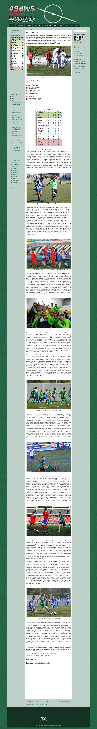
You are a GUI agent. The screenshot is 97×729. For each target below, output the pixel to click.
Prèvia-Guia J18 (16, 106)
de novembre (16, 104)
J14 (46, 655)
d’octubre (15, 164)
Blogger (59, 725)
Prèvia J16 (14, 133)
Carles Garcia (79, 53)
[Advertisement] (14, 82)
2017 (12, 185)
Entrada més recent (32, 701)
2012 (12, 195)
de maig (15, 174)
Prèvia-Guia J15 (16, 140)
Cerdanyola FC (58, 410)
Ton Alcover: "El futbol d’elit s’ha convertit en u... (17, 109)
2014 (12, 191)
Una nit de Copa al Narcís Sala (16, 159)
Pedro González (59, 269)
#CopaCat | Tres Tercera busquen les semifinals (16, 151)
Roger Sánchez (35, 653)
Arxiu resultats (47, 25)
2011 (12, 197)
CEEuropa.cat (61, 473)
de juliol (14, 170)
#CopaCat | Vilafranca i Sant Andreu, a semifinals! (17, 147)
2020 (12, 96)
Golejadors (28, 25)
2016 (12, 187)
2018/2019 (42, 655)
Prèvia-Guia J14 (16, 156)
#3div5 (32, 655)
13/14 (65, 25)
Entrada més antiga (64, 701)
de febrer (15, 180)
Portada (12, 25)
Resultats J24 (77, 65)
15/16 (55, 25)
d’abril (14, 176)
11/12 (76, 25)
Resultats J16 (15, 131)
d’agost (14, 168)
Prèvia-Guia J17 (16, 117)
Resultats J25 (77, 63)
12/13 (71, 25)
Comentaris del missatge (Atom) (40, 704)
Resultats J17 (15, 115)
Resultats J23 (77, 66)
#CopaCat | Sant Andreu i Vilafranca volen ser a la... (17, 128)
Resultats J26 (77, 61)
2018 (12, 100)
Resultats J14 (15, 155)
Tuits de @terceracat (79, 47)
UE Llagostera (58, 203)
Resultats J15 (15, 138)
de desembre (16, 102)
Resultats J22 (77, 68)
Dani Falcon (53, 537)
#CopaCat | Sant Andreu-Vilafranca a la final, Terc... (17, 124)
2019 (12, 98)
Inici (48, 701)
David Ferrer (57, 77)
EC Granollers (61, 329)
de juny (14, 172)
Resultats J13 (15, 162)
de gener (15, 182)
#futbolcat (37, 655)
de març (15, 178)
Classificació (20, 25)
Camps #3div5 (37, 25)
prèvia (48, 655)
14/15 (60, 25)
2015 (12, 189)
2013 (12, 193)
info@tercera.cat (78, 42)
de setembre (16, 166)
